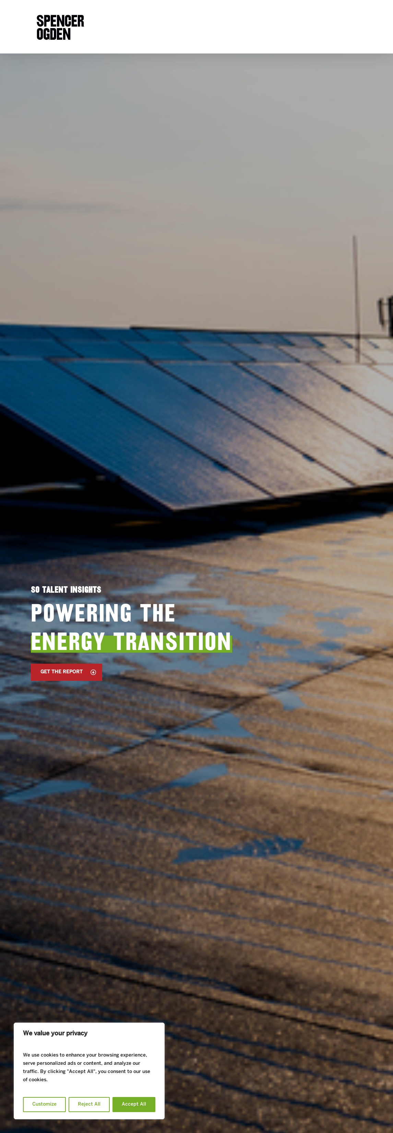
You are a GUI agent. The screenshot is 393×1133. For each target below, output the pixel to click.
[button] (66, 672)
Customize (44, 1104)
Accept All (134, 1104)
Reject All (89, 1104)
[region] (89, 1071)
